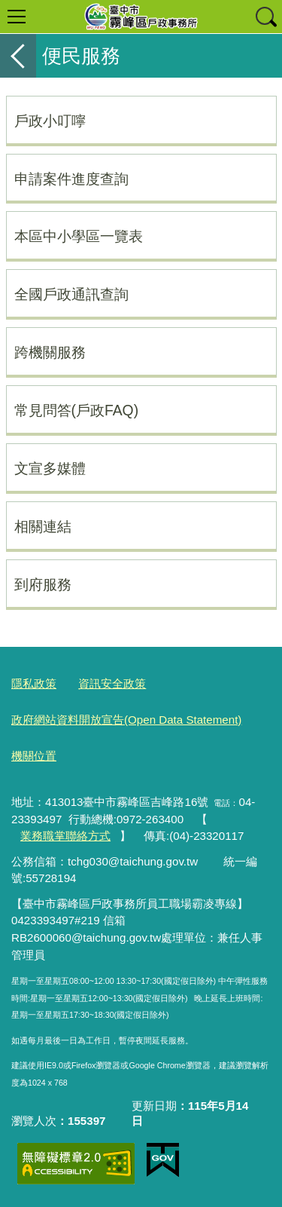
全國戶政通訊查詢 (71, 294)
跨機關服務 (50, 352)
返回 (18, 56)
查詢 (265, 16)
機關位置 (33, 755)
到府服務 (42, 584)
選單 (16, 16)
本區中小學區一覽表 (78, 236)
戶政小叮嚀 (50, 120)
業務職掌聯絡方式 (65, 835)
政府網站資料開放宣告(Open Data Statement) (126, 719)
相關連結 (42, 526)
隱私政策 (33, 683)
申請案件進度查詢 (71, 178)
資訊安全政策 (112, 683)
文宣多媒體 (50, 468)
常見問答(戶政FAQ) (76, 410)
